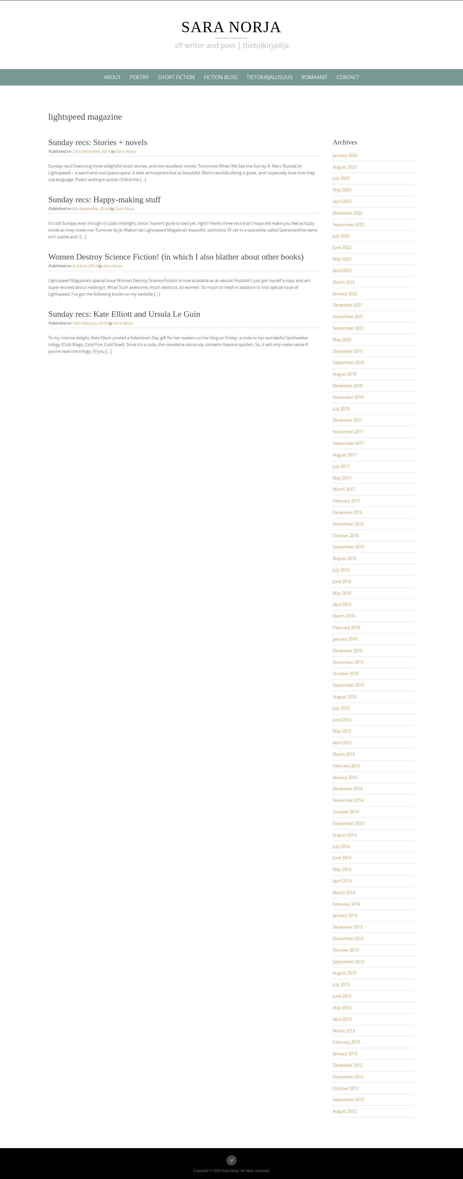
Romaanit (315, 77)
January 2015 (345, 777)
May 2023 (342, 190)
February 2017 (346, 501)
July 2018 (341, 409)
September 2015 (348, 685)
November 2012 (348, 1077)
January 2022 (345, 294)
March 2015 (344, 754)
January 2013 (345, 1053)
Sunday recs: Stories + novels (97, 142)
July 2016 (341, 570)
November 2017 (348, 431)
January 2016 (345, 639)
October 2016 (346, 535)
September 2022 (348, 224)
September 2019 (348, 362)
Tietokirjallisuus (270, 77)
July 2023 (341, 178)
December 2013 (347, 927)
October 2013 (346, 950)
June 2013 (342, 996)
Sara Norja (231, 26)
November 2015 (348, 662)
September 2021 (348, 328)
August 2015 (344, 696)
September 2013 (348, 961)
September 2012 (348, 1099)
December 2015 (347, 650)
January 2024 (345, 155)
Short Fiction (176, 77)
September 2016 (348, 547)
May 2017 (342, 478)
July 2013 (341, 984)
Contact (348, 77)
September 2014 (348, 823)
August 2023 (344, 167)
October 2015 (346, 673)
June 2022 (342, 247)
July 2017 (341, 466)
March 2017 (344, 489)
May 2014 (342, 869)
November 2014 (348, 800)
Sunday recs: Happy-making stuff (104, 199)
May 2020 (342, 340)
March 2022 (344, 282)
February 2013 (346, 1042)
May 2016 (342, 593)
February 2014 (346, 904)
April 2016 (342, 604)
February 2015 (346, 766)
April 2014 (342, 881)
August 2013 (344, 973)
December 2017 (347, 420)
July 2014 (341, 846)
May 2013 (342, 1007)
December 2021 (347, 305)
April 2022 (342, 270)
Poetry (139, 77)
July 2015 (341, 708)
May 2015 (342, 731)
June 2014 (342, 858)
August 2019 (344, 374)
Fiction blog (221, 77)
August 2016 (344, 558)
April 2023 (342, 201)
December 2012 (347, 1065)
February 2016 (346, 627)
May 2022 (342, 259)
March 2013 (344, 1031)
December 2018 (347, 385)
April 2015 (342, 742)
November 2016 (348, 524)
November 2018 (348, 397)
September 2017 (348, 443)
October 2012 (346, 1088)
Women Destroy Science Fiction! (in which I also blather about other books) (176, 256)
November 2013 (348, 938)
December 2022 (347, 213)
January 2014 (345, 915)
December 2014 (347, 788)
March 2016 (344, 616)
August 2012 (344, 1111)
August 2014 (344, 835)
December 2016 (347, 512)
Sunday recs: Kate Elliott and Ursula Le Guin (124, 314)
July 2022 (341, 236)
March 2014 (344, 892)
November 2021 (348, 316)
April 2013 (342, 1019)
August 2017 (344, 455)
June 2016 (342, 581)
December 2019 (347, 351)
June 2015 (342, 720)
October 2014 (346, 812)
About (112, 77)
